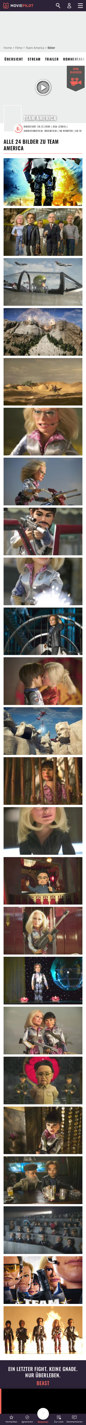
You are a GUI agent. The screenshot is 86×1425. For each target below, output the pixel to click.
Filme (18, 48)
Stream (34, 58)
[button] (11, 1419)
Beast (43, 1383)
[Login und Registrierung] (69, 5)
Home (8, 48)
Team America (35, 48)
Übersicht (13, 58)
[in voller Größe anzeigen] (43, 182)
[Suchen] (58, 5)
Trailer (52, 58)
